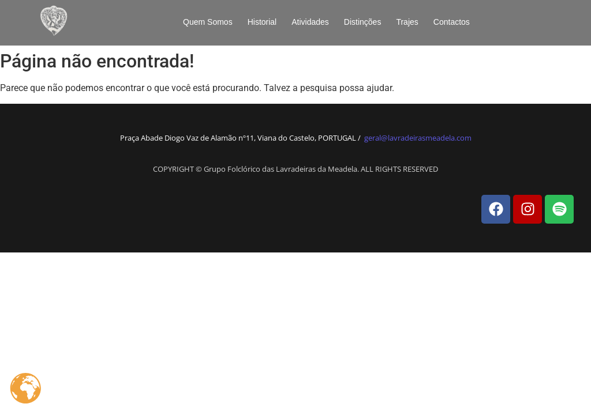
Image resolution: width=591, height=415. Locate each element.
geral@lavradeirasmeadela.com (418, 138)
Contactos (451, 22)
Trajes (407, 22)
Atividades (310, 22)
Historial (262, 22)
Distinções (362, 22)
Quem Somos (208, 22)
